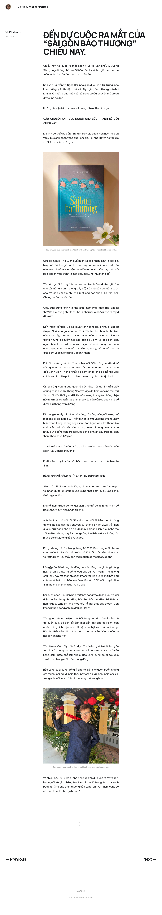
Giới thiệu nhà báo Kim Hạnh (33, 6)
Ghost (90, 897)
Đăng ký (81, 890)
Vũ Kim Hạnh (13, 32)
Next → (150, 859)
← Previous (16, 859)
